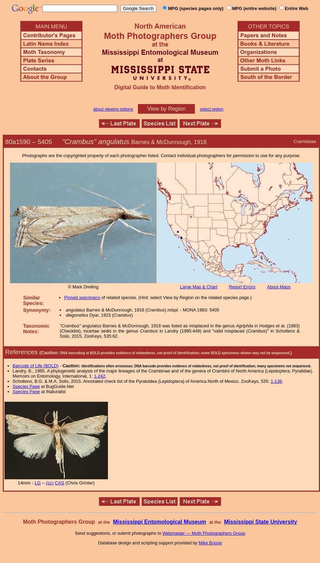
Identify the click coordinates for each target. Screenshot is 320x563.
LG (37, 482)
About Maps (278, 286)
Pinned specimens (82, 297)
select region (211, 109)
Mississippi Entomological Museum (159, 522)
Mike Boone (210, 542)
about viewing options (113, 109)
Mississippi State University (260, 522)
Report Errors (242, 286)
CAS (59, 482)
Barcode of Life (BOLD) (36, 365)
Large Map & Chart (198, 286)
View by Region (166, 109)
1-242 (100, 376)
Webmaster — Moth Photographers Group (203, 533)
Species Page (26, 386)
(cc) (49, 482)
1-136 (276, 381)
